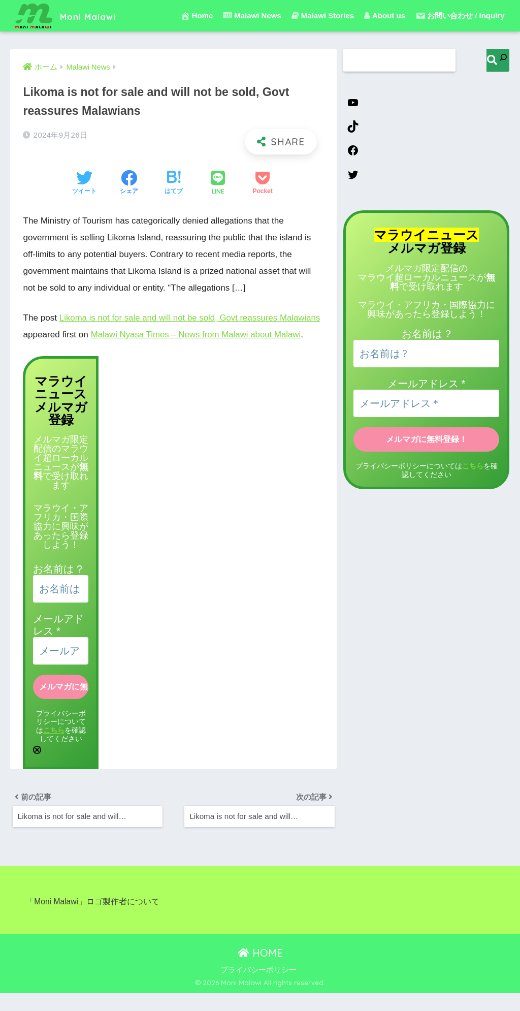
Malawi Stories (322, 15)
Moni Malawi (73, 15)
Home (196, 16)
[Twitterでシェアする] (84, 183)
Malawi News (252, 15)
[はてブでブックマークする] (174, 183)
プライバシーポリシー (258, 988)
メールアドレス (426, 387)
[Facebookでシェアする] (129, 183)
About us (384, 15)
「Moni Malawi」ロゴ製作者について (93, 919)
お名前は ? (57, 585)
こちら (53, 746)
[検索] (497, 60)
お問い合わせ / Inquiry (460, 16)
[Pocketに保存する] (262, 183)
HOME (260, 970)
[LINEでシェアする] (218, 184)
